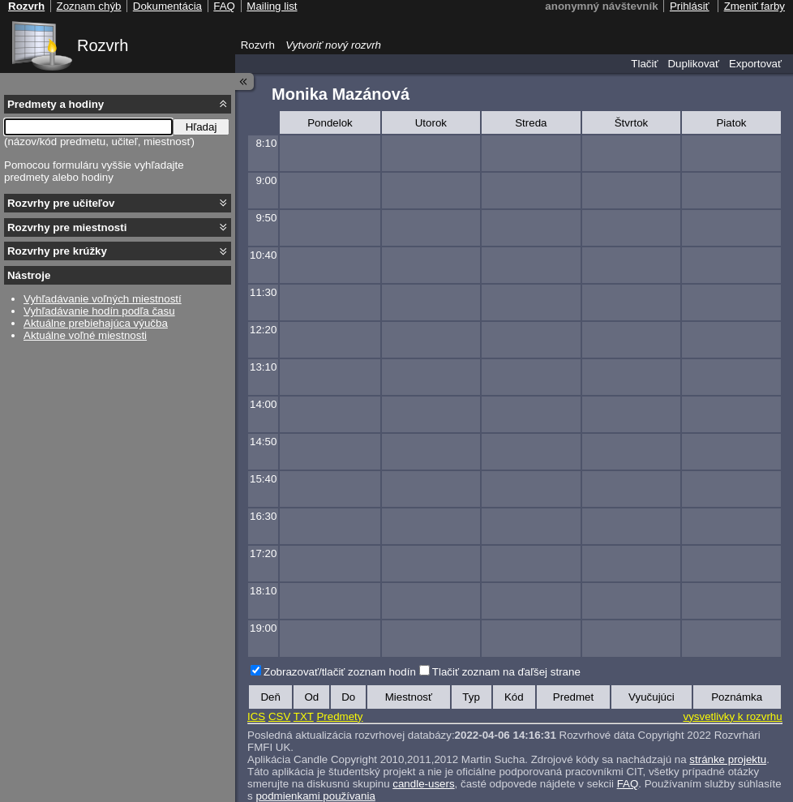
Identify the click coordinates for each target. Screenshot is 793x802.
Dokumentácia (167, 6)
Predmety (339, 716)
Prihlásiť (689, 6)
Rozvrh (102, 45)
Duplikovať (693, 64)
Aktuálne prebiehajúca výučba (96, 323)
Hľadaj (201, 127)
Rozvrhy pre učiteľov (61, 203)
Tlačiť (644, 64)
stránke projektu (727, 759)
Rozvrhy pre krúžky (57, 251)
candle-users (423, 784)
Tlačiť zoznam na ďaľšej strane (506, 672)
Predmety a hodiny (55, 104)
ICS (256, 716)
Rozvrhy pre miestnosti (66, 227)
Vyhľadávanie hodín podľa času (99, 311)
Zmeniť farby (754, 6)
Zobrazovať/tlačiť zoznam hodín (340, 672)
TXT (304, 716)
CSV (279, 716)
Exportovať (755, 64)
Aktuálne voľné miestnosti (85, 335)
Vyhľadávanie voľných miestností (103, 299)
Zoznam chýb (88, 6)
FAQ (628, 784)
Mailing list (271, 6)
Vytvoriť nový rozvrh (333, 45)
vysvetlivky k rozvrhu (732, 716)
